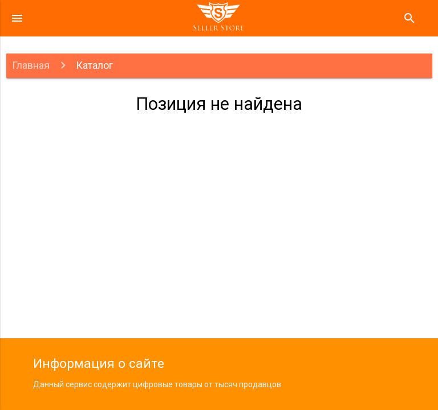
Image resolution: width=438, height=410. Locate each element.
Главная (31, 65)
